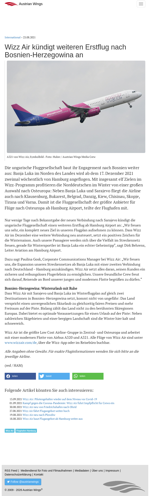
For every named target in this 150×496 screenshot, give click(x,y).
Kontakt (38, 474)
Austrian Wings (24, 4)
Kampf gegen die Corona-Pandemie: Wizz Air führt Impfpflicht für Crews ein (68, 403)
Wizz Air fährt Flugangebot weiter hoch (46, 411)
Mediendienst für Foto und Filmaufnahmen (46, 470)
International (13, 37)
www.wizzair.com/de (21, 342)
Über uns (97, 470)
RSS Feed (11, 470)
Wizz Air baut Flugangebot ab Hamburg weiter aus (53, 419)
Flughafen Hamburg (26, 431)
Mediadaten (82, 470)
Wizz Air (9, 431)
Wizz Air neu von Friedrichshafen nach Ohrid (50, 407)
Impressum (112, 470)
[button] (20, 376)
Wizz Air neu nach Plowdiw (39, 415)
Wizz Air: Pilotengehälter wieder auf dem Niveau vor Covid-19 (60, 399)
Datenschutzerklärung (18, 474)
